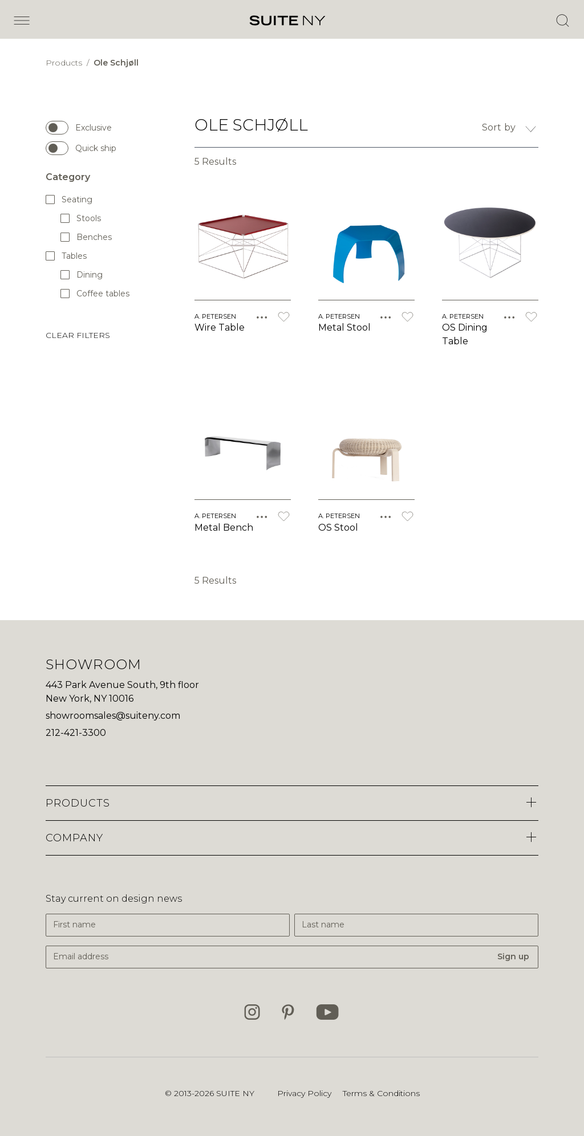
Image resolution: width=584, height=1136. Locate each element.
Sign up (513, 956)
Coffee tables (94, 293)
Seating (70, 199)
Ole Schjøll (116, 63)
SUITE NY (235, 1093)
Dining (82, 274)
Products (65, 63)
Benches (86, 236)
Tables (67, 255)
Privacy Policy (304, 1093)
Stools (81, 218)
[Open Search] (562, 20)
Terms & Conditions (381, 1093)
